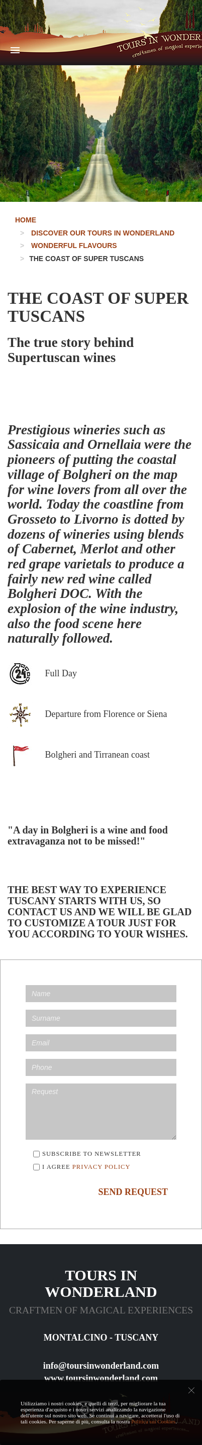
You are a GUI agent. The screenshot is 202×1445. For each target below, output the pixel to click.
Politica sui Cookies (153, 1421)
